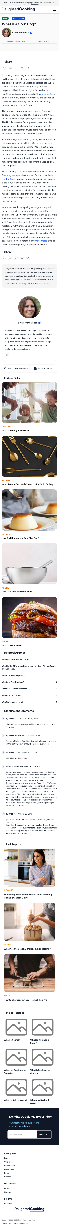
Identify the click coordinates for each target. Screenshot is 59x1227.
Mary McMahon (22, 32)
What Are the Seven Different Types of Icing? (27, 948)
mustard (9, 97)
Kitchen (6, 480)
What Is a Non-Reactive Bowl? (17, 591)
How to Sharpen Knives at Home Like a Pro (25, 999)
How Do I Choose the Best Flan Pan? (20, 538)
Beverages (7, 426)
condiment (45, 94)
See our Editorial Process (16, 368)
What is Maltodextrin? (15, 1100)
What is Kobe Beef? (12, 645)
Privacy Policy (6, 1223)
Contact (8, 1192)
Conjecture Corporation (26, 1220)
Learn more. (35, 4)
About (7, 1188)
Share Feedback (43, 368)
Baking (7, 944)
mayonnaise (41, 240)
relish (48, 237)
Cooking (8, 890)
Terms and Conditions (20, 1223)
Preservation (9, 1165)
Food (5, 641)
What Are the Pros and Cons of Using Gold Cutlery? (28, 484)
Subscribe (44, 1134)
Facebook (8, 1203)
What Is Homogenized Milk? (16, 430)
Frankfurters (8, 179)
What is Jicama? (12, 1039)
